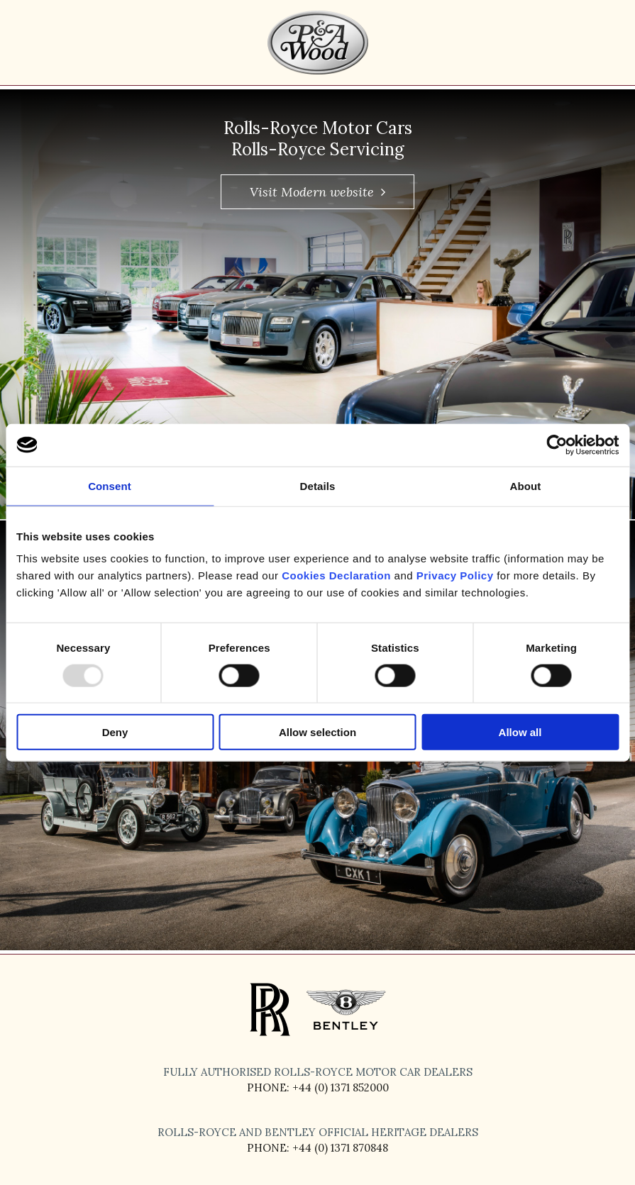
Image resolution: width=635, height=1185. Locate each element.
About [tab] (525, 485)
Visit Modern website (317, 192)
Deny (115, 732)
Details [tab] (318, 485)
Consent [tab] (109, 485)
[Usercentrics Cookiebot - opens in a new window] (557, 444)
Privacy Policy (455, 575)
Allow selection (317, 732)
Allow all (520, 732)
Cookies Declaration (336, 575)
